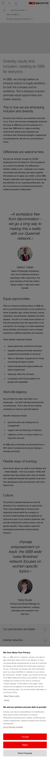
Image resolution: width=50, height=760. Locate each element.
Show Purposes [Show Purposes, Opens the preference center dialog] (25, 755)
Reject (25, 747)
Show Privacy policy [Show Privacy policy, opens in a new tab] (12, 698)
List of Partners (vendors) (13, 729)
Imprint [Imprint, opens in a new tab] (6, 702)
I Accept (25, 739)
